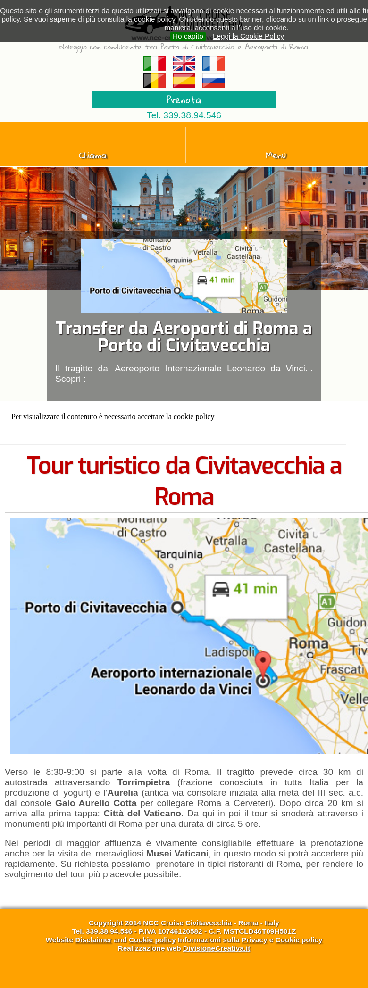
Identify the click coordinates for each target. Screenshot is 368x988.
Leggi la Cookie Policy (248, 36)
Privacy (255, 940)
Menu (276, 155)
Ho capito (188, 36)
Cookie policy (152, 940)
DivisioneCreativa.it (217, 948)
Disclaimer (93, 940)
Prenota (184, 99)
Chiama (93, 155)
